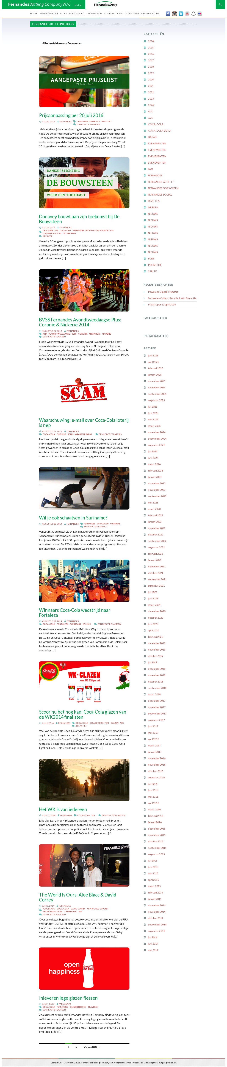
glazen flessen (78, 1007)
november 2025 (156, 387)
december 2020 (156, 611)
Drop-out (65, 230)
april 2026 (153, 361)
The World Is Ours (52, 911)
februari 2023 (155, 515)
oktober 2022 (155, 534)
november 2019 (156, 649)
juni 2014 (153, 943)
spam (70, 434)
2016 (151, 53)
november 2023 (156, 489)
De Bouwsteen (50, 230)
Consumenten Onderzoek (142, 13)
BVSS (74, 334)
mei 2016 (153, 796)
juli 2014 (152, 937)
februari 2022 (155, 553)
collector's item (99, 723)
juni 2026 (153, 355)
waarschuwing (83, 434)
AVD (150, 111)
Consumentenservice (88, 121)
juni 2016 (153, 790)
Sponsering (69, 233)
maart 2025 (154, 425)
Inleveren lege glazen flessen (68, 998)
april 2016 (153, 803)
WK (122, 723)
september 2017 (157, 713)
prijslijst (107, 121)
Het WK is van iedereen (63, 809)
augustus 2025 (156, 400)
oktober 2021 (155, 572)
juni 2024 (153, 457)
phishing (61, 434)
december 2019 (156, 643)
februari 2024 (155, 470)
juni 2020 (153, 623)
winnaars (75, 624)
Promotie (155, 264)
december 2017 (156, 700)
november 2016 (156, 764)
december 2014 (156, 905)
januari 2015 (155, 898)
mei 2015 (153, 873)
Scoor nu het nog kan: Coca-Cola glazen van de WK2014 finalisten (82, 714)
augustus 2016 (156, 777)
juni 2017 (153, 726)
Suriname (115, 523)
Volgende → (92, 1046)
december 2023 (156, 483)
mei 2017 (153, 732)
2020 (151, 79)
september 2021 (157, 579)
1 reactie (47, 236)
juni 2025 (153, 413)
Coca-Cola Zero (159, 130)
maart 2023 (154, 508)
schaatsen (103, 523)
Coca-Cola (49, 434)
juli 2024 (152, 451)
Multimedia (76, 13)
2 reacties (81, 725)
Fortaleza (62, 624)
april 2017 (153, 739)
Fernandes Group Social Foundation (93, 230)
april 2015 (153, 879)
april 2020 (153, 630)
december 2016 (156, 758)
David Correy (78, 909)
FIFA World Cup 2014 (97, 909)
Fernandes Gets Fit (161, 181)
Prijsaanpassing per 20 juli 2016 (71, 115)
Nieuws (153, 213)
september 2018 (157, 687)
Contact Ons (113, 13)
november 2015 (156, 834)
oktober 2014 (155, 918)
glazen (114, 723)
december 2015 (156, 828)
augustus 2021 (156, 585)
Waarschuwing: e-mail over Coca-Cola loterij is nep (84, 422)
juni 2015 (153, 866)
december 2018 (156, 668)
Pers (151, 258)
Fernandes (95, 334)
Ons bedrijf (94, 13)
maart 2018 (154, 694)
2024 (151, 105)
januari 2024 (155, 476)
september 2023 (157, 496)
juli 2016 (152, 783)
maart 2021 (154, 604)
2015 (151, 47)
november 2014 (156, 911)
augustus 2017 (156, 719)
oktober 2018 (155, 681)
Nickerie (106, 334)
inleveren (93, 1007)
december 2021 (156, 566)
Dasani (152, 137)
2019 (151, 73)
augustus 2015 (156, 854)
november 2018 (156, 675)
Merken (153, 207)
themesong (70, 911)
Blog (63, 13)
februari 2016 (155, 815)
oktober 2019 (155, 655)
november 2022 (156, 528)
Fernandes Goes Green (163, 188)
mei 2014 (153, 950)
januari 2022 (155, 560)
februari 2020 (155, 636)
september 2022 (157, 540)
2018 (151, 66)
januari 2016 (155, 822)
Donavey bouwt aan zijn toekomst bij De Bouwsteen (79, 219)
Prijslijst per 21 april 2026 (162, 304)
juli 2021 (152, 592)
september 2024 (157, 438)
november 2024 (156, 432)
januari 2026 (155, 374)
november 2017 (156, 707)
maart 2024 (154, 464)
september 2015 (157, 847)
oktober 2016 (155, 771)
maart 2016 (154, 809)
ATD (45, 334)
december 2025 (156, 381)
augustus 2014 (156, 930)
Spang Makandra (169, 1062)
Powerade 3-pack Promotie (163, 291)
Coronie (82, 334)
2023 (151, 98)
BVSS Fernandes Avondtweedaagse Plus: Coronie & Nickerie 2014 (80, 322)
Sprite (152, 271)
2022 (151, 92)
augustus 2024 (156, 444)
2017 (151, 60)
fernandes (65, 121)
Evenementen (49, 13)
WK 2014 (87, 624)
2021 (151, 85)
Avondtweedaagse (59, 334)
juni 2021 (153, 598)
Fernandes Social (52, 233)
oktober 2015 (155, 841)
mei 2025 (153, 419)
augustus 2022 (156, 547)
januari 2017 (155, 751)
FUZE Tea (154, 200)
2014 (151, 41)
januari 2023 (155, 521)
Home (34, 13)
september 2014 (157, 924)
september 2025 (157, 393)
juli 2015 (152, 860)
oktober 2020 (155, 617)
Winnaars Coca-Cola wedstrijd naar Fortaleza (74, 612)
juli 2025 (152, 406)
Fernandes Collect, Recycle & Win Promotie (172, 298)
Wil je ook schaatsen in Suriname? (73, 518)
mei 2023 (153, 502)
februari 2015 (155, 892)
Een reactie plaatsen (88, 124)
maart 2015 (154, 886)
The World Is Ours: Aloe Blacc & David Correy (77, 897)
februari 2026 (155, 368)
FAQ (150, 168)
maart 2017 (154, 745)
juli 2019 (152, 662)
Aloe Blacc (49, 909)
